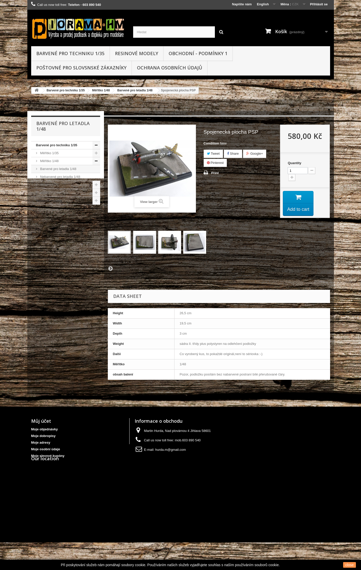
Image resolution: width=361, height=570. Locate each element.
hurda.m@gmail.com (170, 450)
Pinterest (215, 163)
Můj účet (41, 421)
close (349, 565)
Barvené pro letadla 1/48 (135, 90)
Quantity (294, 163)
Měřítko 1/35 (49, 153)
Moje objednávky (44, 429)
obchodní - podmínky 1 (198, 53)
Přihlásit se (319, 4)
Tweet (213, 153)
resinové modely (136, 53)
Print (215, 173)
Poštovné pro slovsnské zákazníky (81, 68)
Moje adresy (40, 442)
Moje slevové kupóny (48, 456)
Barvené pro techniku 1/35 (70, 53)
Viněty (44, 193)
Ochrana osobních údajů (169, 68)
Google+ (254, 153)
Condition (211, 143)
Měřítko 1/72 (49, 185)
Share (233, 153)
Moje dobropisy (43, 436)
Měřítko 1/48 (101, 90)
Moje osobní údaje (45, 449)
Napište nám (242, 4)
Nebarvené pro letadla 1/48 (59, 177)
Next (110, 268)
